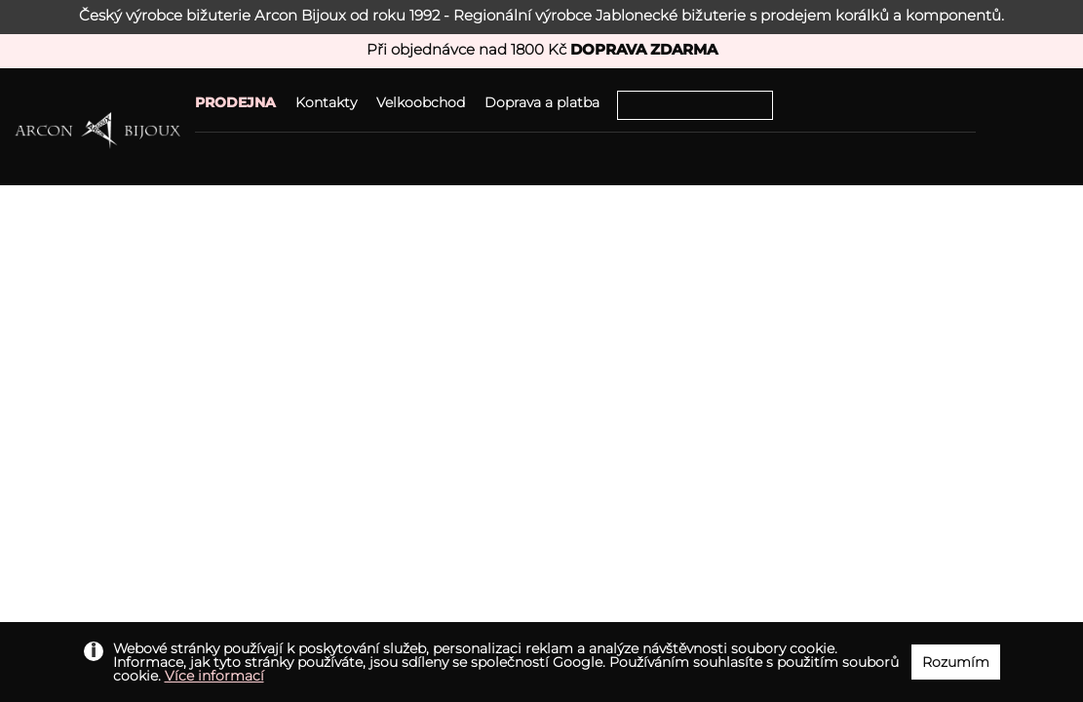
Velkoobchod (420, 102)
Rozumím (955, 662)
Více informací (214, 675)
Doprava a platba (542, 102)
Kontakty (326, 102)
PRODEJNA (235, 102)
